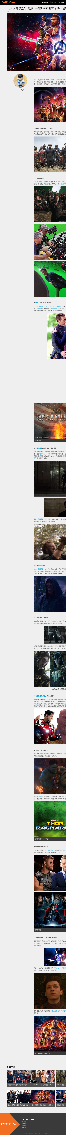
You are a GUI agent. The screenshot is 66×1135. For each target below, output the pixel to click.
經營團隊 (24, 1125)
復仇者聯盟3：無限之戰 (53, 80)
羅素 (64, 456)
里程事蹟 (24, 1124)
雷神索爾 (61, 452)
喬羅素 (41, 454)
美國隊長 (39, 308)
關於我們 (24, 1122)
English (45, 2)
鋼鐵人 (37, 303)
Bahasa (61, 2)
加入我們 (24, 1127)
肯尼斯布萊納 (49, 850)
